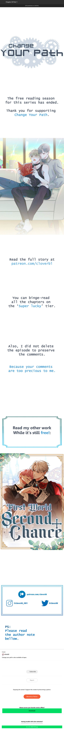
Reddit (44, 665)
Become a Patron (32, 696)
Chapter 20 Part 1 (11, 2)
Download (32, 711)
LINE (19, 665)
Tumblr (38, 665)
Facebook (25, 665)
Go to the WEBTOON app (32, 727)
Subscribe (33, 671)
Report (32, 680)
